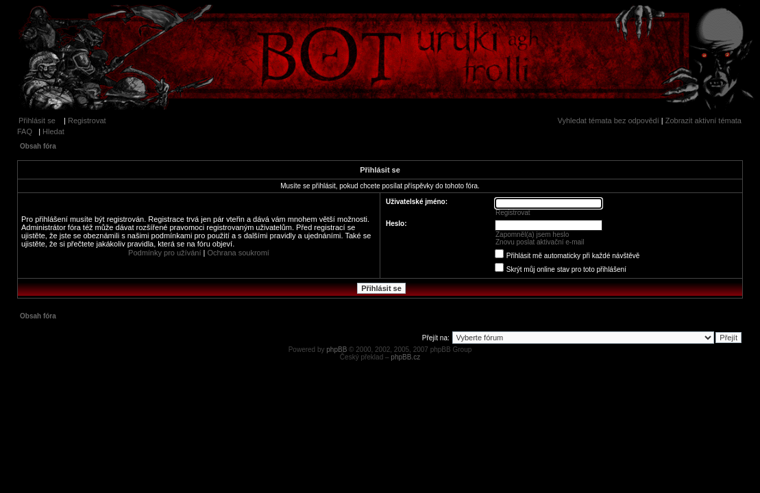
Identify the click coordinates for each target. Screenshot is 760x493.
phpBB (336, 349)
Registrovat (87, 120)
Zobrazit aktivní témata (703, 120)
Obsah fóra (38, 146)
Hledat (53, 131)
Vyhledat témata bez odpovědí (608, 120)
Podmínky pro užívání (164, 253)
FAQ (24, 131)
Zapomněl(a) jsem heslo (532, 234)
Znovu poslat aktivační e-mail (540, 242)
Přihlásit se (37, 120)
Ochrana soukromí (238, 253)
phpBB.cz (405, 357)
